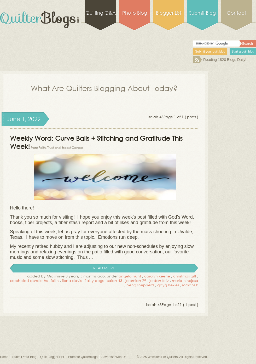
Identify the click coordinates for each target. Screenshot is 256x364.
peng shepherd (140, 284)
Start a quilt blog (242, 51)
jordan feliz (159, 280)
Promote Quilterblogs (82, 357)
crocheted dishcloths (29, 280)
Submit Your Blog (24, 357)
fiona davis (72, 280)
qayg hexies (168, 284)
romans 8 (190, 284)
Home (4, 357)
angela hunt (130, 276)
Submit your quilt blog (210, 51)
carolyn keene (157, 276)
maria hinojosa (185, 280)
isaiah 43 (114, 280)
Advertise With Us (113, 357)
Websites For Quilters (163, 357)
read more (104, 267)
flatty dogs (94, 280)
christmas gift (184, 276)
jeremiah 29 (135, 280)
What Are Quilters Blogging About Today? (104, 87)
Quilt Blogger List (52, 357)
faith (55, 280)
